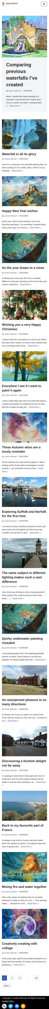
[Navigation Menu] (44, 4)
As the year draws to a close (23, 268)
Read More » (15, 106)
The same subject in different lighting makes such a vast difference (23, 577)
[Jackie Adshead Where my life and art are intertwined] (10, 4)
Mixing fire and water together (24, 886)
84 (36, 978)
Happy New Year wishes (20, 211)
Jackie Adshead (14, 91)
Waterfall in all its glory (19, 154)
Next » (7, 986)
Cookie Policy (8, 1001)
